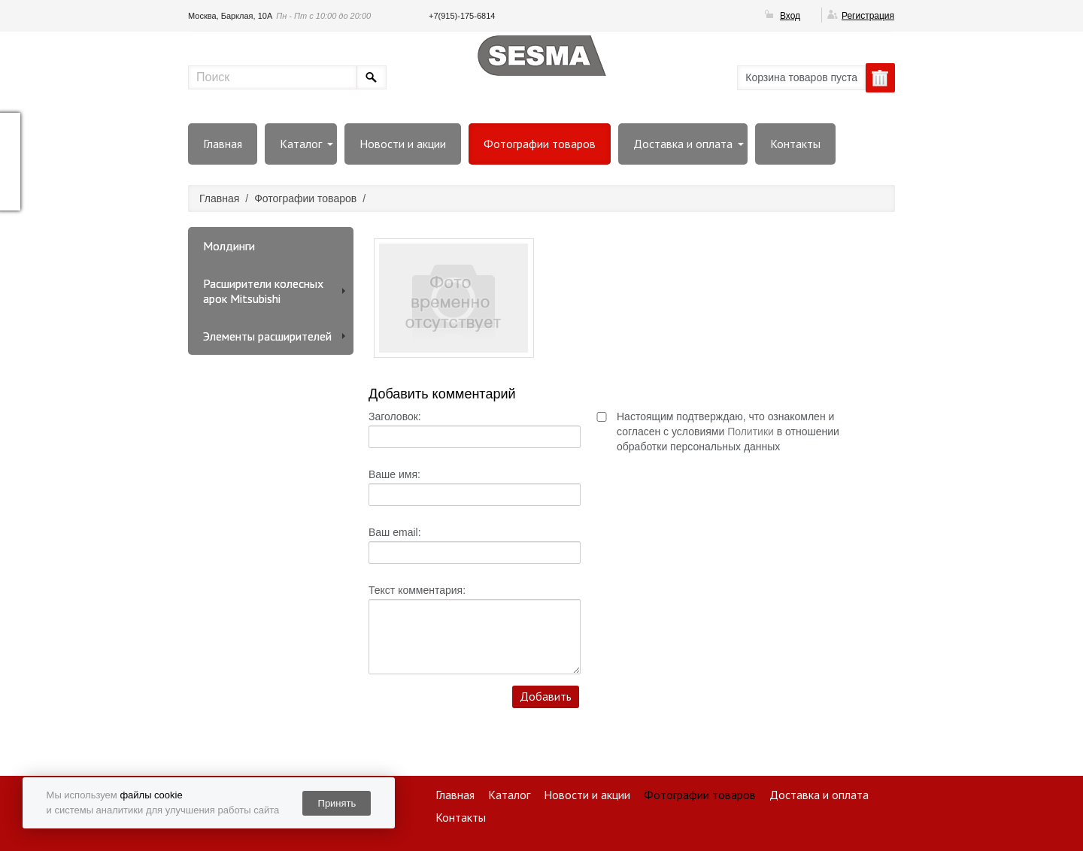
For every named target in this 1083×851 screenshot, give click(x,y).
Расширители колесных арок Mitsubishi (263, 291)
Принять (337, 803)
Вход (790, 16)
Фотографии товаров (540, 143)
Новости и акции (402, 143)
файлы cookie (151, 795)
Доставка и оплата (683, 143)
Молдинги (229, 245)
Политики (750, 432)
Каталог (301, 143)
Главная (222, 143)
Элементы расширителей (267, 336)
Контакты (795, 143)
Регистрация (868, 16)
